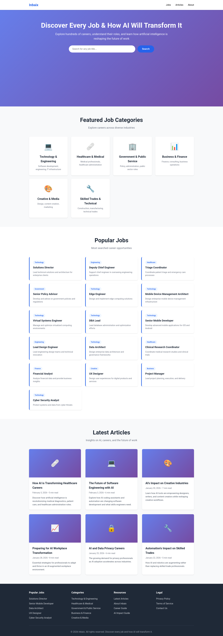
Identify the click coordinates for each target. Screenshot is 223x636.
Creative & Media (79, 617)
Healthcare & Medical (82, 603)
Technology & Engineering (84, 598)
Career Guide (120, 608)
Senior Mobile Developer (41, 603)
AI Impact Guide (122, 613)
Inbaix (33, 5)
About (191, 5)
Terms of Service (164, 603)
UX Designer (35, 613)
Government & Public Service (86, 608)
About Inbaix (120, 603)
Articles (179, 5)
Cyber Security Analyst (40, 617)
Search (146, 49)
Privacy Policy (163, 598)
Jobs (168, 5)
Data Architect (36, 608)
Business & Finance (81, 613)
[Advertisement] (111, 74)
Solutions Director (38, 598)
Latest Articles (121, 598)
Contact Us (161, 608)
